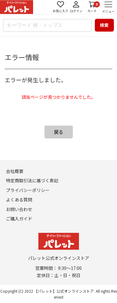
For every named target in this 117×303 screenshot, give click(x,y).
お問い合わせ (19, 209)
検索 (104, 25)
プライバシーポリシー (28, 190)
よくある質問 (19, 199)
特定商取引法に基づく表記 (32, 180)
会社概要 (14, 171)
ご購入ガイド (19, 218)
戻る (58, 132)
